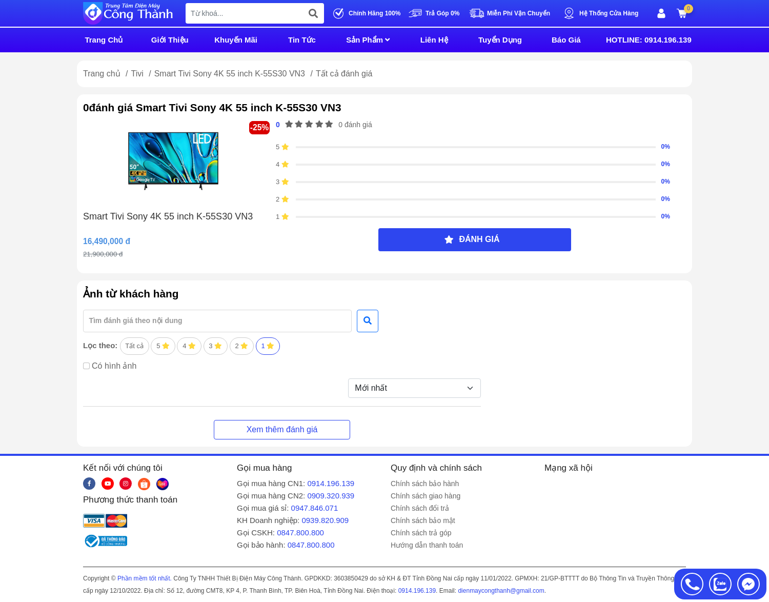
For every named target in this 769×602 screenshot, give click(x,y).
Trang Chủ (104, 39)
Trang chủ (101, 73)
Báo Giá (566, 39)
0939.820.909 (325, 520)
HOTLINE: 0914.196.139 (649, 39)
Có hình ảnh (114, 366)
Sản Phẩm (368, 39)
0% (665, 146)
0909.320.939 (330, 495)
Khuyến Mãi (235, 39)
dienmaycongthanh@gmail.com (501, 590)
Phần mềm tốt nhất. (144, 578)
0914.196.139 (330, 483)
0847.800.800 (300, 532)
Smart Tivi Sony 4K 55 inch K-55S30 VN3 (231, 73)
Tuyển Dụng (500, 39)
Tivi (138, 73)
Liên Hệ (434, 39)
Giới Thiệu (170, 39)
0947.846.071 (314, 508)
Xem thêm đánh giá (282, 429)
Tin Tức (302, 39)
